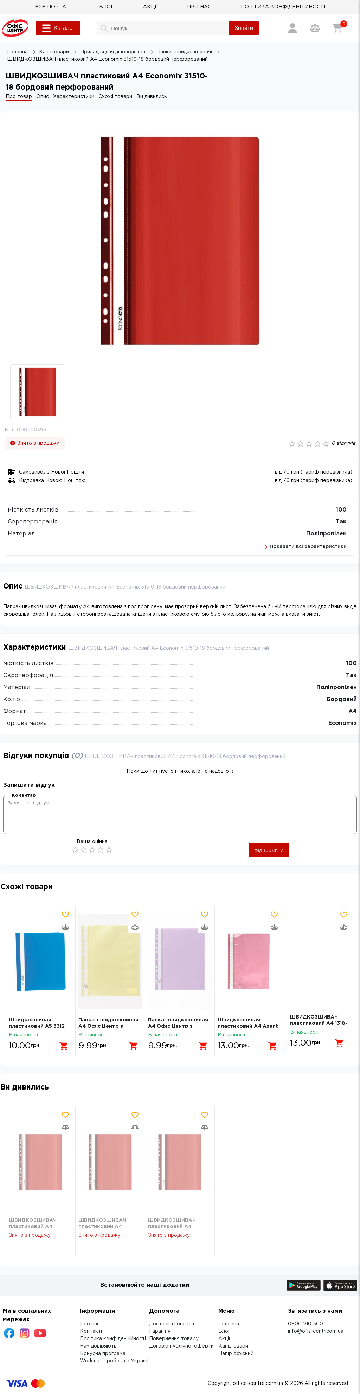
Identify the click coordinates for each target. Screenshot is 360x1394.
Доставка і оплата (171, 1324)
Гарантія (160, 1331)
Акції (224, 1339)
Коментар (24, 795)
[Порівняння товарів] (315, 28)
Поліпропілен (326, 534)
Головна (228, 1324)
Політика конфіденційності (113, 1339)
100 (341, 510)
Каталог (58, 28)
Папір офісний (235, 1353)
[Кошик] (337, 28)
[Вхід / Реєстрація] (292, 28)
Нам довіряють (98, 1346)
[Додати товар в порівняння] (65, 927)
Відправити (269, 850)
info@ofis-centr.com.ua (315, 1331)
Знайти (243, 28)
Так (341, 522)
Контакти (92, 1331)
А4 (352, 711)
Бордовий (342, 699)
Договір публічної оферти (181, 1346)
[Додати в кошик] (61, 1043)
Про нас (90, 1324)
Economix (342, 723)
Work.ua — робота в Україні (114, 1361)
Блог (224, 1331)
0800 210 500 (305, 1324)
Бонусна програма (103, 1353)
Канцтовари (233, 1346)
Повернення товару (174, 1339)
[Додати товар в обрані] (65, 914)
